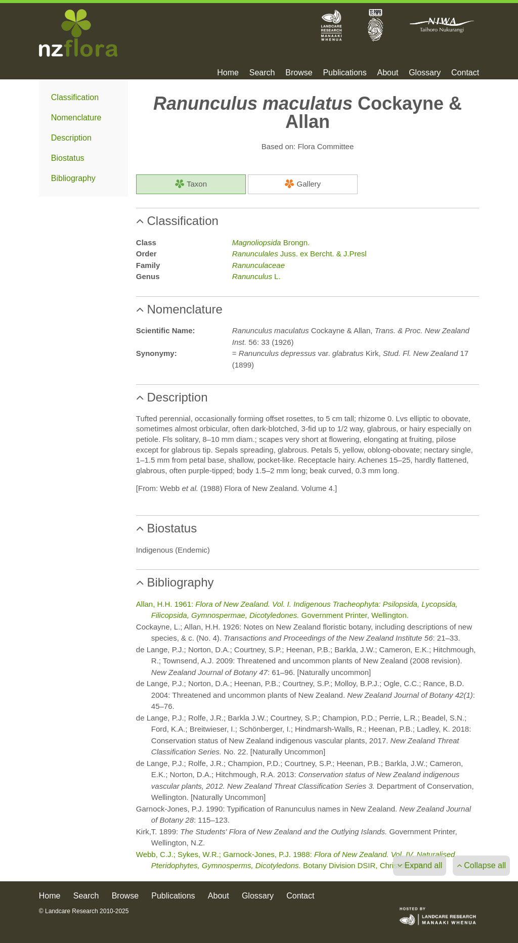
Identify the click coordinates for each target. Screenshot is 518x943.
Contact (465, 73)
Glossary (425, 73)
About (388, 73)
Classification (75, 97)
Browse (298, 73)
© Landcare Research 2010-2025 (84, 911)
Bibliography (73, 178)
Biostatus (67, 158)
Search (262, 73)
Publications (344, 73)
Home (228, 73)
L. (256, 276)
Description (71, 137)
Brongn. (271, 242)
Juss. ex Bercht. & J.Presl (299, 253)
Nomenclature (76, 117)
